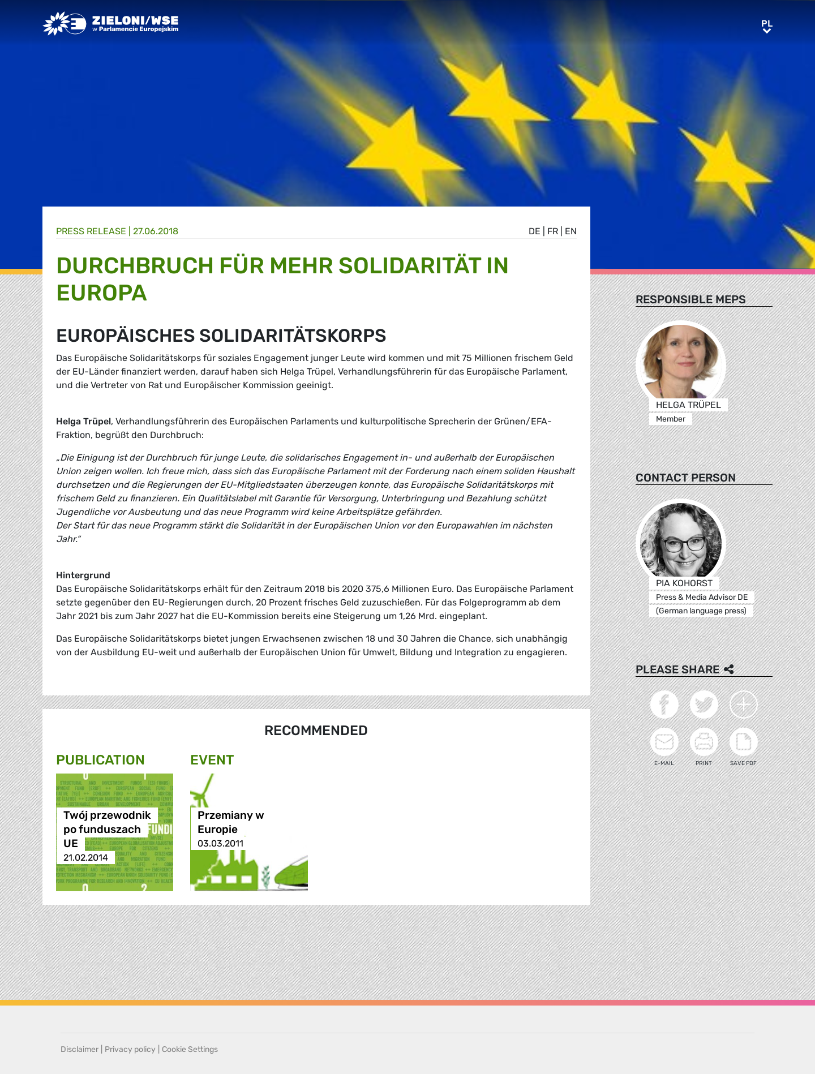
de (535, 231)
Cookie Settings (190, 1049)
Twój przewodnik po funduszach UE (107, 829)
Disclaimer (79, 1049)
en (571, 231)
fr (552, 231)
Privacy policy (130, 1049)
